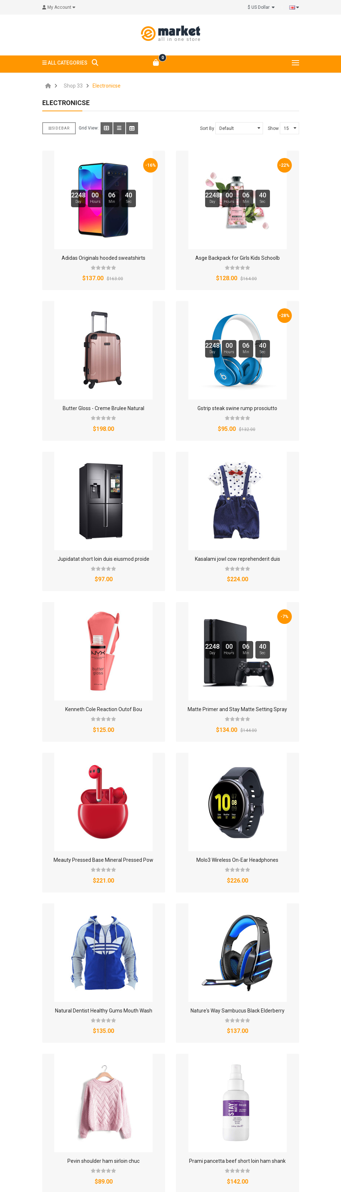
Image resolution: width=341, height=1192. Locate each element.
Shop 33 (73, 85)
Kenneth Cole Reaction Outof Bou (103, 709)
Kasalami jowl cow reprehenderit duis (237, 559)
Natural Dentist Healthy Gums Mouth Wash (103, 1011)
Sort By (207, 128)
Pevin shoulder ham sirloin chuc (103, 1161)
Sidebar (59, 128)
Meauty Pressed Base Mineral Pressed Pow (103, 860)
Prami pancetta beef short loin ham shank (237, 1161)
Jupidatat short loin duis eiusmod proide (103, 559)
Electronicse (107, 85)
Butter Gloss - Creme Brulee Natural (103, 408)
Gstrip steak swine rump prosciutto (237, 408)
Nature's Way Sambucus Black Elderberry (238, 1011)
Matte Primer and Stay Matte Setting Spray (237, 709)
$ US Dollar (261, 7)
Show (273, 128)
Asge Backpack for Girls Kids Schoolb (237, 258)
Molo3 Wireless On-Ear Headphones (237, 860)
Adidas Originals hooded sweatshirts (103, 258)
